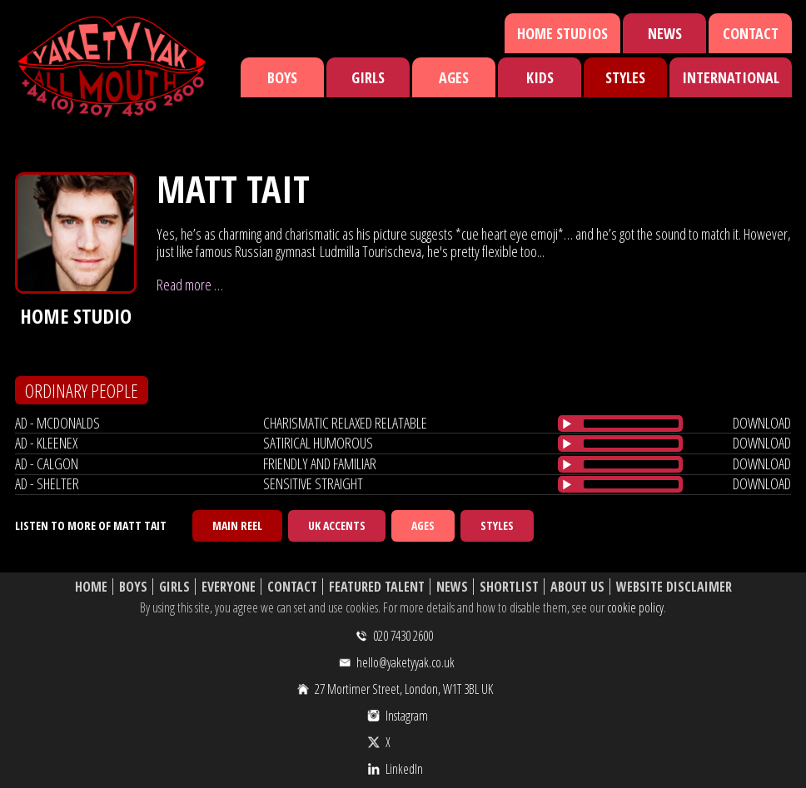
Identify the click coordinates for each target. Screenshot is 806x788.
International (730, 77)
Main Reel (237, 525)
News (665, 33)
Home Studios (562, 33)
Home (91, 587)
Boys (282, 77)
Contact (751, 33)
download (762, 423)
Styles (625, 77)
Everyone (229, 587)
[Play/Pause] (567, 423)
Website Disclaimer (674, 587)
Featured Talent (377, 587)
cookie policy (635, 607)
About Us (577, 587)
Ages (454, 77)
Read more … (190, 285)
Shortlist (509, 587)
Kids (540, 77)
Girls (368, 77)
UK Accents (337, 525)
